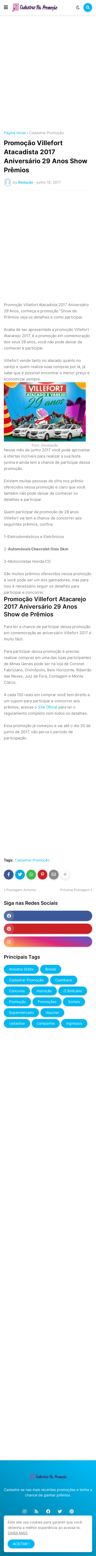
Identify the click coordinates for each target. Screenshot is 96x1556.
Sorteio (74, 1001)
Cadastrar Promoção (46, 133)
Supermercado (21, 1012)
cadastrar (17, 1023)
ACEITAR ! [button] (21, 1544)
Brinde (50, 969)
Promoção (17, 1001)
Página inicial (15, 133)
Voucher (52, 1012)
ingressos (74, 1023)
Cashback (63, 980)
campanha (46, 1023)
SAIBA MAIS (18, 1533)
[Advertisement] (48, 73)
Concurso (17, 991)
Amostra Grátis (21, 969)
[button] (6, 7)
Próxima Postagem (75, 890)
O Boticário (72, 991)
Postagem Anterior (21, 890)
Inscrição (44, 991)
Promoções (47, 1001)
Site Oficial (47, 707)
